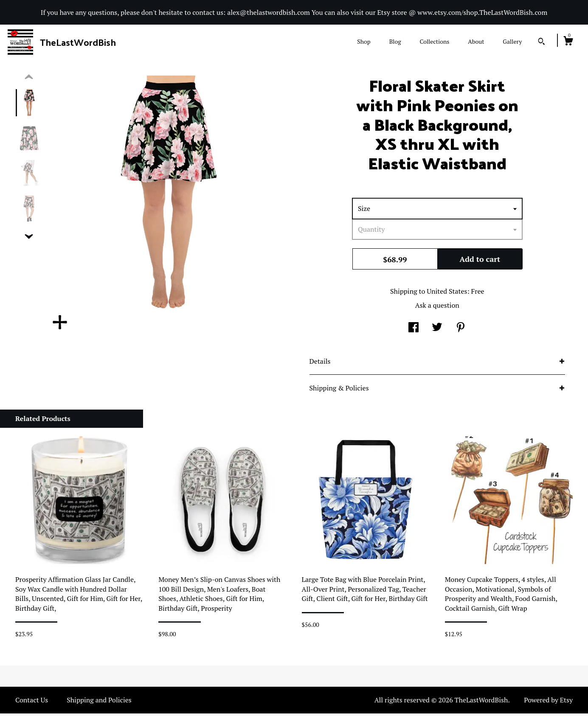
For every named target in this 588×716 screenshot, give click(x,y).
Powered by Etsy (548, 702)
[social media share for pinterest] (461, 330)
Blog (395, 41)
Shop (363, 41)
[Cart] (568, 42)
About (476, 41)
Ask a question (437, 307)
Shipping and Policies (99, 702)
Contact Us (31, 702)
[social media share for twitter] (437, 330)
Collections (434, 41)
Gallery (512, 41)
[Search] (541, 42)
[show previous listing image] (29, 80)
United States (447, 293)
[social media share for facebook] (413, 330)
